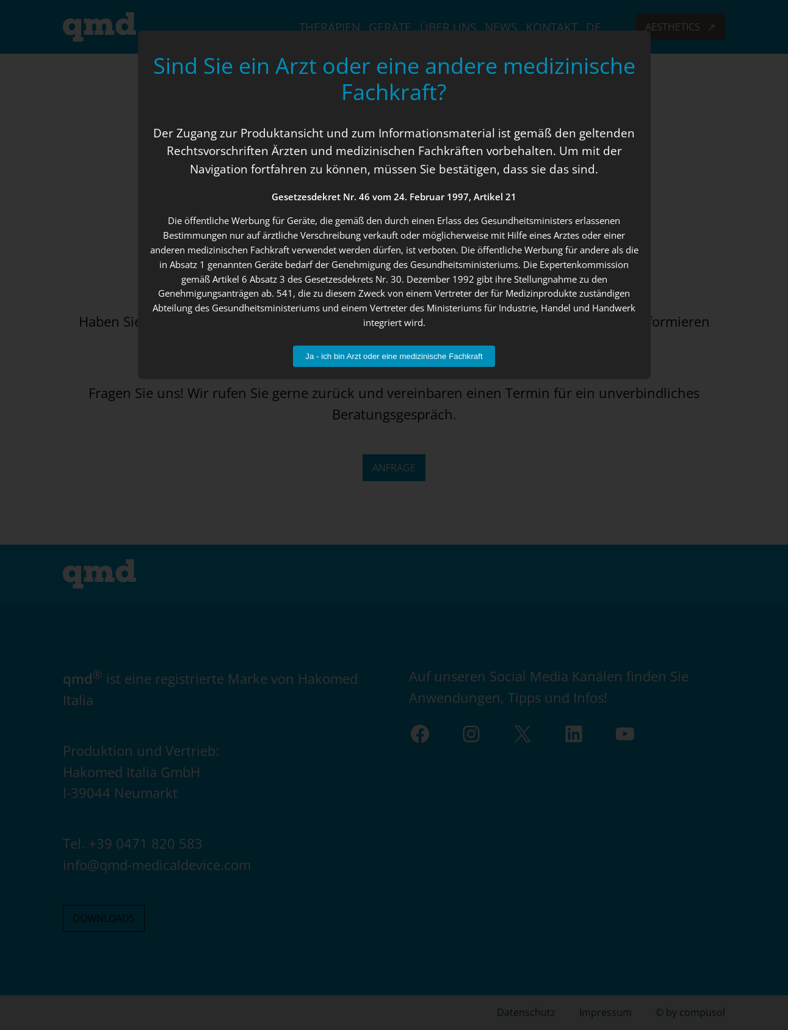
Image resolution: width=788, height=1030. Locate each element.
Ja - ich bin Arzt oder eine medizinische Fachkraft (393, 356)
